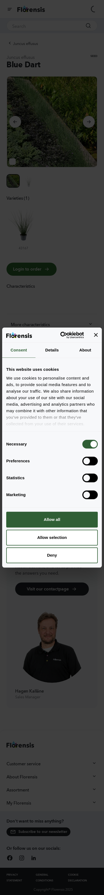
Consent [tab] (19, 350)
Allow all (52, 519)
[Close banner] (96, 335)
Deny (52, 555)
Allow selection (52, 537)
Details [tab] (52, 350)
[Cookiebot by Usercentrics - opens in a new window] (62, 335)
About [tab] (85, 350)
